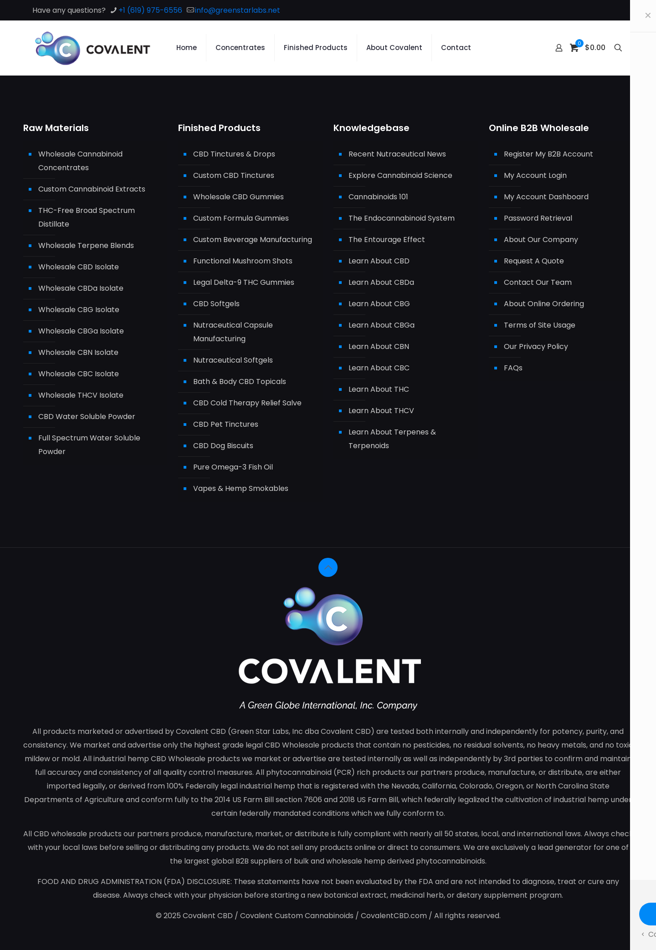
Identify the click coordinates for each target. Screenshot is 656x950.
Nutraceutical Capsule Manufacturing (233, 332)
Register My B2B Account (548, 154)
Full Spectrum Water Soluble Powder (89, 445)
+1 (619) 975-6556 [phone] (150, 10)
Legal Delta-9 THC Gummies (243, 282)
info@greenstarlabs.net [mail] (237, 10)
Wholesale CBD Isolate (78, 267)
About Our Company (541, 239)
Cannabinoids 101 (378, 197)
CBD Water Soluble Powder (86, 416)
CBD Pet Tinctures (225, 424)
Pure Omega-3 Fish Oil (233, 467)
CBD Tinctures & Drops (234, 154)
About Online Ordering (544, 303)
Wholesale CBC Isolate (78, 374)
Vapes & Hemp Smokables (240, 488)
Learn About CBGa (381, 325)
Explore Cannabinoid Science (400, 175)
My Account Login (535, 175)
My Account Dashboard (546, 197)
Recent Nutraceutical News (397, 154)
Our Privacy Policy (536, 346)
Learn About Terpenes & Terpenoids (392, 439)
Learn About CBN (378, 346)
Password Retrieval (538, 218)
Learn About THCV (381, 410)
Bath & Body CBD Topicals (239, 381)
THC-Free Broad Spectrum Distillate (86, 217)
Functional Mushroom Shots (242, 261)
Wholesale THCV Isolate (80, 395)
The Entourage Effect (386, 239)
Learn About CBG (379, 303)
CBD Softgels (216, 303)
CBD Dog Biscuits (223, 445)
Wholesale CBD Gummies (238, 197)
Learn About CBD (379, 261)
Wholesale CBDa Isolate (80, 288)
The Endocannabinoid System (401, 218)
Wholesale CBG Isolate (78, 309)
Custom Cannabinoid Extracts (91, 189)
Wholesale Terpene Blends (86, 245)
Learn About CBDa (381, 282)
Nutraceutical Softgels (233, 360)
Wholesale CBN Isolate (78, 352)
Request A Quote (534, 261)
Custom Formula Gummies (241, 218)
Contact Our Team (538, 282)
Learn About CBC (379, 368)
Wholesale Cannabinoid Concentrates (80, 161)
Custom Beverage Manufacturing (252, 239)
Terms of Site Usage (539, 325)
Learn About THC (378, 389)
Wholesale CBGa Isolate (81, 331)
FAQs (513, 368)
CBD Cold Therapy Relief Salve (247, 403)
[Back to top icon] (328, 567)
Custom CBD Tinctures (233, 175)
